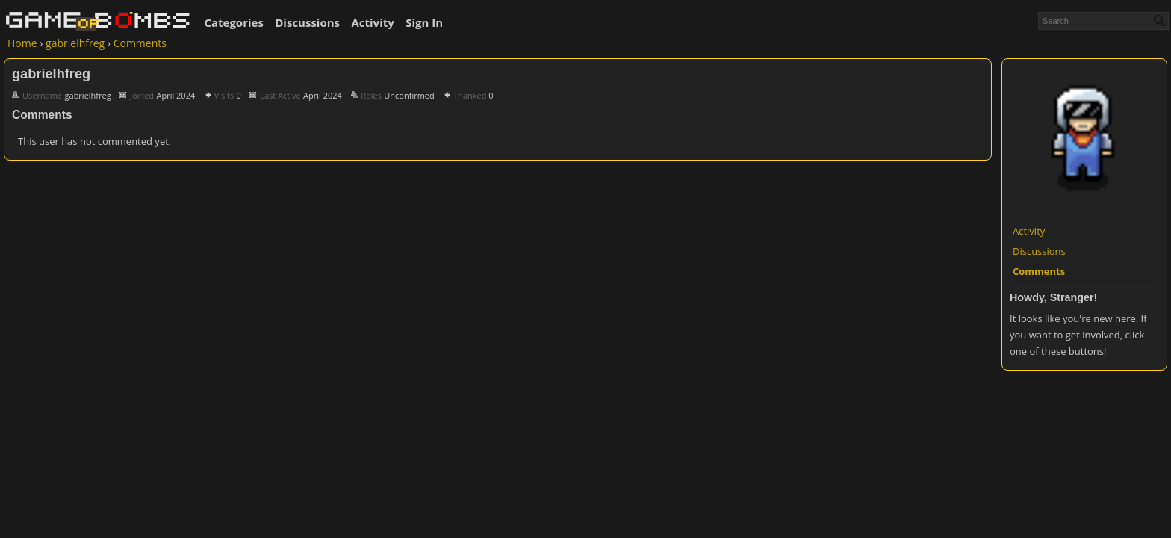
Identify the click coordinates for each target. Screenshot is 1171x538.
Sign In (424, 22)
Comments (1039, 271)
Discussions (307, 22)
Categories (233, 22)
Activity (372, 22)
